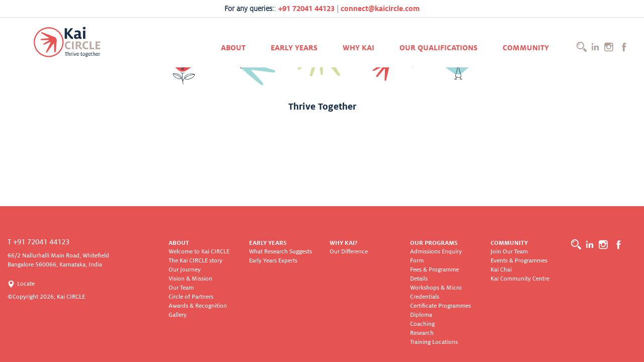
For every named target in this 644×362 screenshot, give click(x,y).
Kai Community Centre (520, 279)
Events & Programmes (519, 260)
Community (526, 48)
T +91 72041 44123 (38, 241)
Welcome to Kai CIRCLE (199, 251)
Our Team (181, 288)
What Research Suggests (280, 251)
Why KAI (358, 48)
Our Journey (185, 269)
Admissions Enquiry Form (436, 256)
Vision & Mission (190, 279)
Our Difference (349, 251)
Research (422, 333)
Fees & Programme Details (434, 274)
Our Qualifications (438, 48)
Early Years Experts (273, 260)
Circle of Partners (191, 297)
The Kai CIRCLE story (195, 260)
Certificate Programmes (440, 306)
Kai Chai (501, 269)
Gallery (178, 315)
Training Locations (434, 342)
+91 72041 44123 (306, 9)
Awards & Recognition (198, 306)
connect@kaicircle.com (380, 9)
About (233, 48)
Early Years (294, 48)
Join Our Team (509, 251)
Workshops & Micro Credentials (436, 292)
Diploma (421, 315)
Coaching (422, 324)
